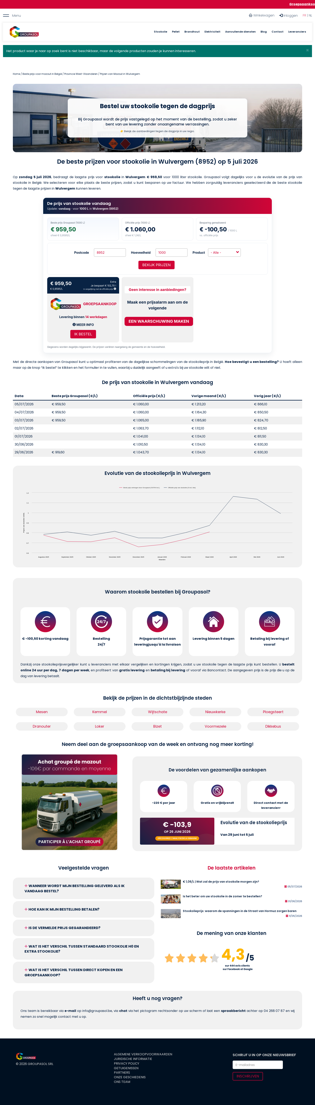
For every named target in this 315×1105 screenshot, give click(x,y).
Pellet (176, 32)
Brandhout (192, 32)
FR (304, 15)
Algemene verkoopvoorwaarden (143, 1054)
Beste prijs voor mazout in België (42, 74)
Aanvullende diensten (240, 32)
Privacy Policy (126, 1063)
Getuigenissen (126, 1068)
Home (16, 74)
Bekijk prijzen (156, 265)
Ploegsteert (273, 711)
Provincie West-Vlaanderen (81, 74)
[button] (307, 50)
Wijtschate (157, 711)
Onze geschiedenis (130, 1077)
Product (199, 253)
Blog (264, 32)
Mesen (42, 711)
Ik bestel (83, 334)
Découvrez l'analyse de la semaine (177, 838)
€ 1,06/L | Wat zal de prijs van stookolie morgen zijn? (221, 882)
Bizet (157, 726)
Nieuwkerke (215, 711)
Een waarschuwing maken (159, 321)
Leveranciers (297, 32)
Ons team (122, 1082)
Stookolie (160, 32)
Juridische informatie (133, 1059)
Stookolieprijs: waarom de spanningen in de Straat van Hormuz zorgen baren (240, 911)
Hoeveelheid (141, 253)
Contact (277, 32)
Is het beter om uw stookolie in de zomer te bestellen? (222, 896)
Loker (99, 726)
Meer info (83, 325)
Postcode (81, 253)
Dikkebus (273, 726)
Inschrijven (248, 1076)
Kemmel (99, 711)
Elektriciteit (212, 32)
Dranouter (42, 726)
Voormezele (215, 726)
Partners (122, 1072)
